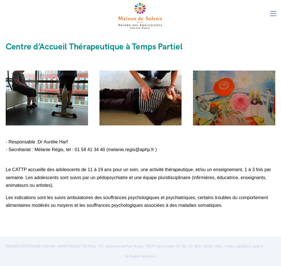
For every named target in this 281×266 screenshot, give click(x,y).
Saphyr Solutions (143, 256)
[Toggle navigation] (273, 13)
